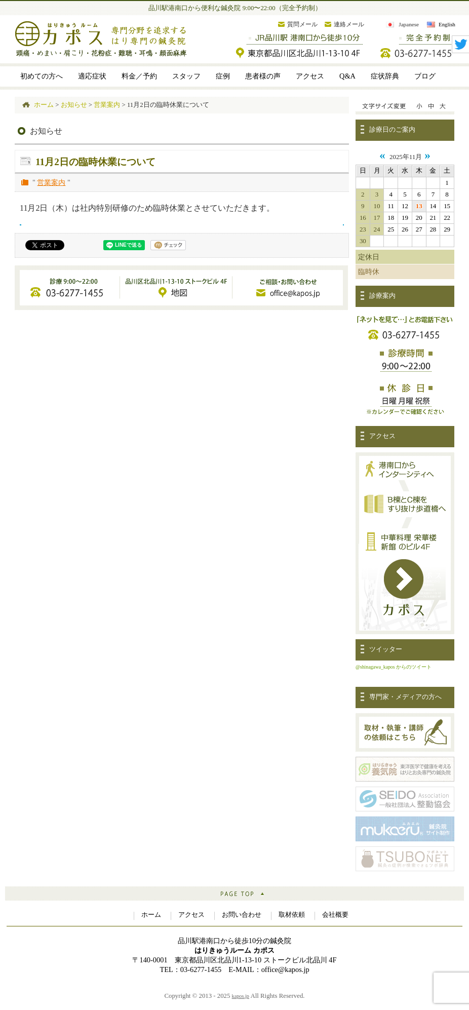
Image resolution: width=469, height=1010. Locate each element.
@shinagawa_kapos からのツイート (394, 667)
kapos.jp (240, 996)
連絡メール (349, 24)
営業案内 (51, 182)
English (447, 24)
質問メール (302, 24)
